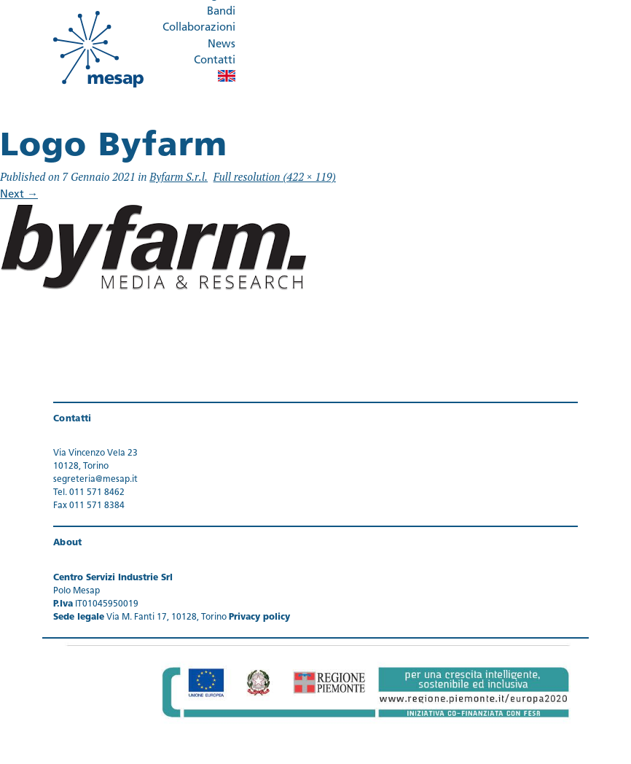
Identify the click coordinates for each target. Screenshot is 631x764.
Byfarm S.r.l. (178, 176)
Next (19, 195)
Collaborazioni (198, 28)
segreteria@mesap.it (95, 479)
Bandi (221, 12)
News (221, 44)
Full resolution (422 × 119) (274, 176)
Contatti (214, 60)
